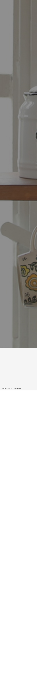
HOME (3, 388)
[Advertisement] (18, 368)
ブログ (7, 388)
